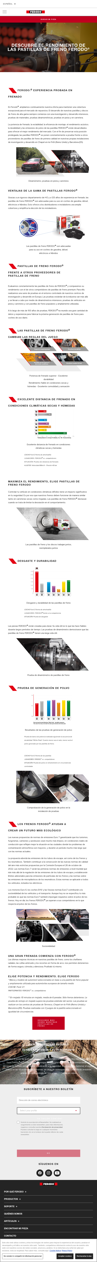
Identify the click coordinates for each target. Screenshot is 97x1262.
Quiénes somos (13, 1214)
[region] (48, 1250)
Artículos (12, 1221)
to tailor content (50, 1119)
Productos (13, 1199)
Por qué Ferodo (15, 1192)
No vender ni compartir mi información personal (23, 1256)
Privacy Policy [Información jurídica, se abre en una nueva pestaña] (67, 1251)
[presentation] (39, 1142)
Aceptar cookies (65, 1256)
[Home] (36, 11)
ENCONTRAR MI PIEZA (16, 1228)
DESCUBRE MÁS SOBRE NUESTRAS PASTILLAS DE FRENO (47, 1023)
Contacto (10, 1236)
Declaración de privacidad (52, 1127)
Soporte (11, 1206)
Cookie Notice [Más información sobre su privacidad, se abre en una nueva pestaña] (55, 1251)
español (8, 4)
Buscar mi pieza (48, 19)
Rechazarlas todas (84, 1256)
